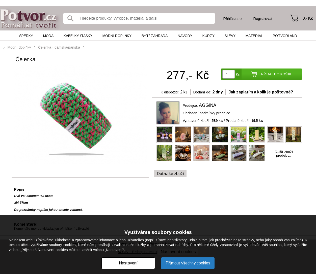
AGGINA (207, 105)
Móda (48, 36)
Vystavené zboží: (203, 121)
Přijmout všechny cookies (188, 263)
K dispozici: (170, 92)
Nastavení (128, 263)
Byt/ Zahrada (155, 36)
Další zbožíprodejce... (284, 153)
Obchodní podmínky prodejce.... (208, 113)
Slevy (230, 36)
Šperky (26, 36)
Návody (185, 36)
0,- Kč (307, 18)
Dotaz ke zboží (170, 174)
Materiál (254, 36)
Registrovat (262, 18)
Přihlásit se (232, 18)
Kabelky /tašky (78, 36)
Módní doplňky (116, 36)
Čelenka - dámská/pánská (59, 47)
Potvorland (285, 36)
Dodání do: (202, 92)
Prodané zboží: (244, 121)
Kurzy (208, 36)
